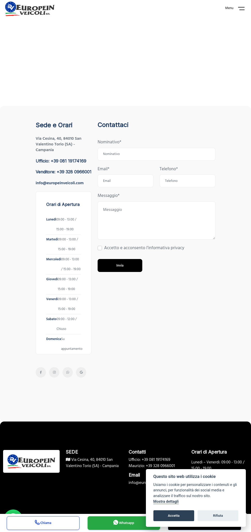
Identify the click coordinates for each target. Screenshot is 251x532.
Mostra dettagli (166, 501)
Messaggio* (109, 196)
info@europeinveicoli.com (60, 183)
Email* (103, 169)
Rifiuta (218, 516)
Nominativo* (109, 142)
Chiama (43, 523)
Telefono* (169, 169)
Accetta (173, 516)
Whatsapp (123, 523)
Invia (120, 265)
